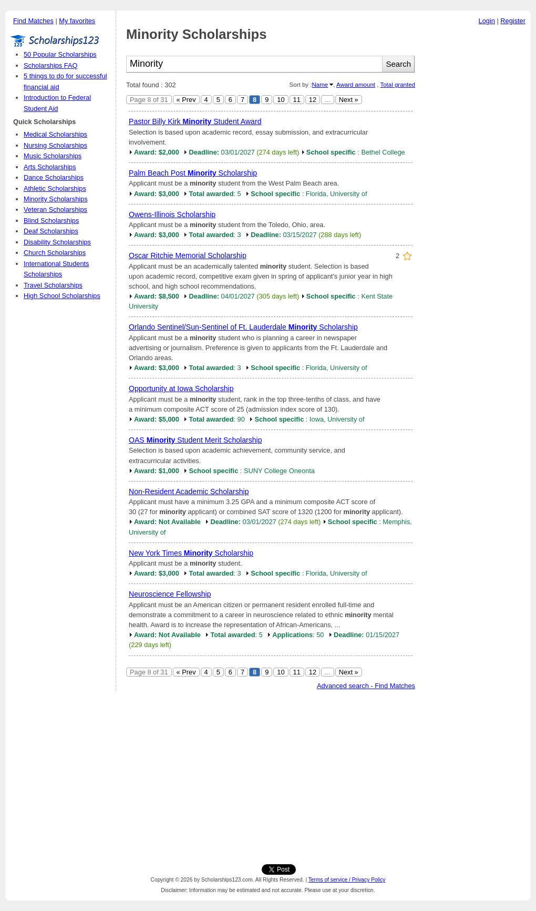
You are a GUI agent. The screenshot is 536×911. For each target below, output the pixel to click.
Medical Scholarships (55, 134)
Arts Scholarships (50, 167)
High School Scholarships (62, 296)
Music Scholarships (52, 156)
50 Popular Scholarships (60, 54)
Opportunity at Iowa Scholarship (181, 388)
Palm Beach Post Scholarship (193, 173)
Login (487, 21)
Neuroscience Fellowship (170, 594)
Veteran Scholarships (55, 209)
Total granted (397, 84)
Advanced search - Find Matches (366, 686)
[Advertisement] (476, 188)
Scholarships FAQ (50, 65)
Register (512, 21)
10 (280, 100)
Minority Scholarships (56, 199)
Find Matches (33, 21)
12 (312, 100)
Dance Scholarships (54, 177)
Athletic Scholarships (55, 188)
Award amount (355, 84)
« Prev (186, 100)
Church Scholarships (55, 253)
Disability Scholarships (57, 242)
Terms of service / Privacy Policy (347, 880)
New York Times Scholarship (191, 553)
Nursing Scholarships (55, 145)
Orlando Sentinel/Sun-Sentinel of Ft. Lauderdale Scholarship (243, 327)
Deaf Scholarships (51, 231)
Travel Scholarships (53, 285)
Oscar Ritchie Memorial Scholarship (187, 255)
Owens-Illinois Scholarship (172, 214)
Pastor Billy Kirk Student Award (195, 121)
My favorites (77, 21)
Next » (348, 100)
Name (320, 84)
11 (297, 100)
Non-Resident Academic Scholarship (189, 491)
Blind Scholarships (51, 220)
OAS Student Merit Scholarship (195, 440)
